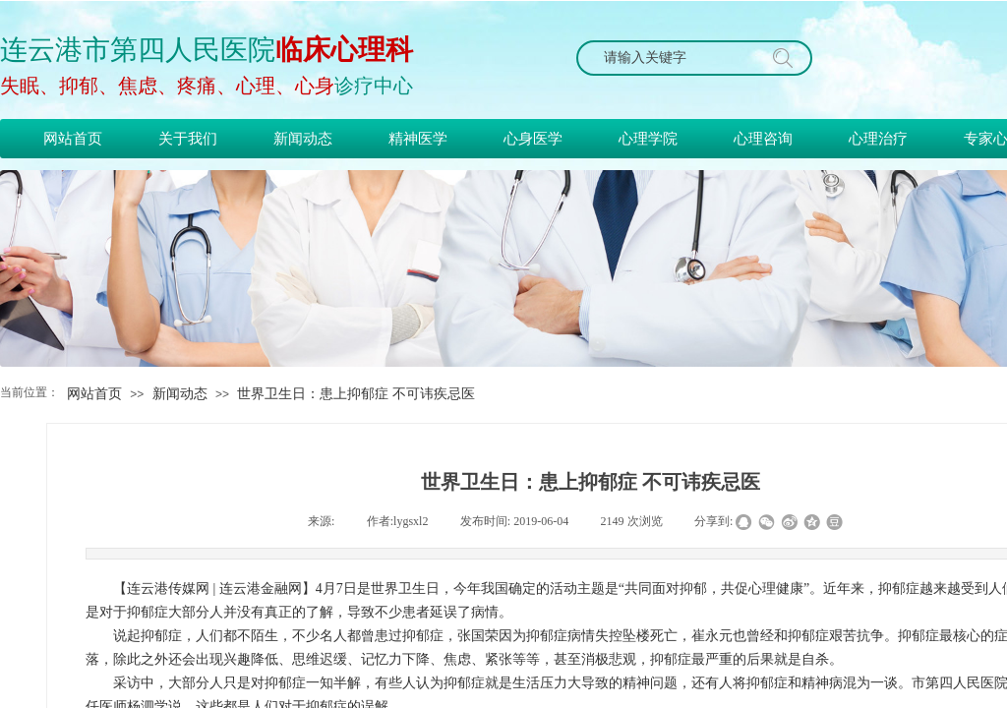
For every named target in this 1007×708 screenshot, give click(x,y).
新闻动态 (179, 393)
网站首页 (94, 393)
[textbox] (675, 58)
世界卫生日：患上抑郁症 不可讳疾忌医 (356, 393)
